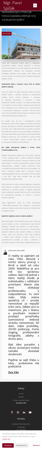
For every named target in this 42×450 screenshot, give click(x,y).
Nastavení (36, 445)
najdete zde (6, 439)
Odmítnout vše (21, 445)
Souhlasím (8, 445)
